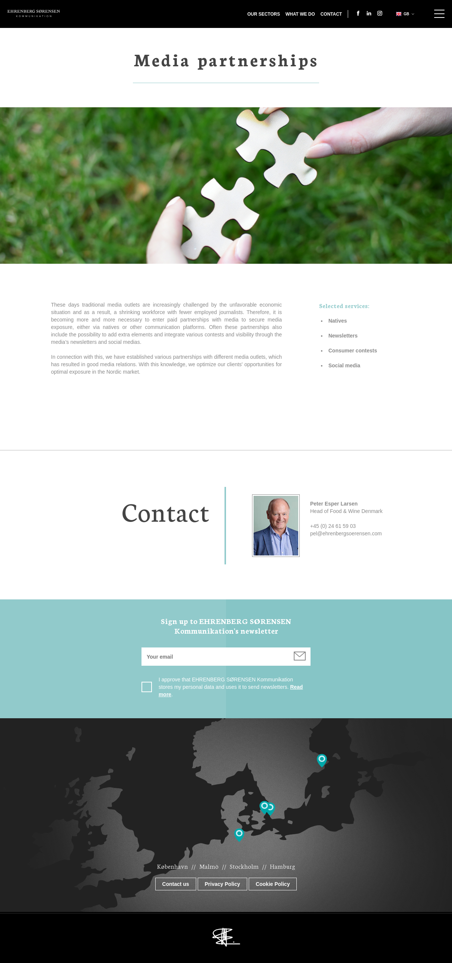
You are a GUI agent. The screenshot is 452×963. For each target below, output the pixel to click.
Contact (331, 14)
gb (402, 14)
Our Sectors (263, 14)
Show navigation (439, 13)
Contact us (175, 884)
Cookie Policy (273, 884)
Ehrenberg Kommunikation (33, 13)
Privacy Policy (222, 884)
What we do (300, 14)
